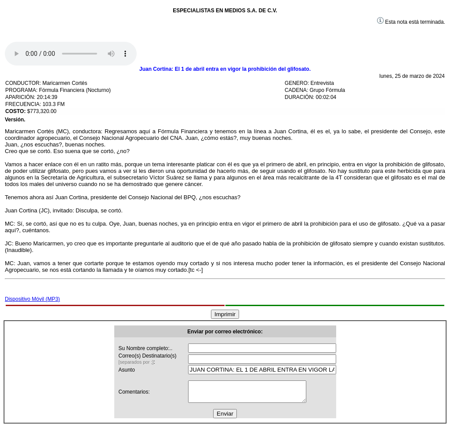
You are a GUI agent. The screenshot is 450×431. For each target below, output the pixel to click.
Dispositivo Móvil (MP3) (32, 299)
